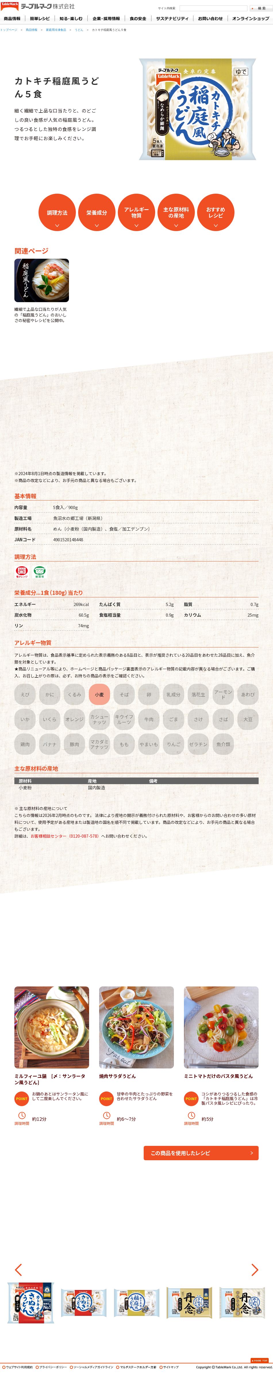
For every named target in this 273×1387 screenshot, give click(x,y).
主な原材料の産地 (176, 212)
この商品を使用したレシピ (180, 1153)
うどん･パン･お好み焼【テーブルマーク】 (37, 6)
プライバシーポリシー (51, 1367)
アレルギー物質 (136, 212)
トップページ (8, 29)
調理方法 (57, 212)
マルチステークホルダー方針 (136, 1367)
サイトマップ (169, 1367)
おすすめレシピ (215, 212)
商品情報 (12, 18)
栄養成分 (96, 212)
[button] (18, 1270)
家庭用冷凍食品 (56, 29)
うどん (79, 29)
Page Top (260, 1360)
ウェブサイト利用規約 (17, 1367)
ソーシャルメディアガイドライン (91, 1367)
